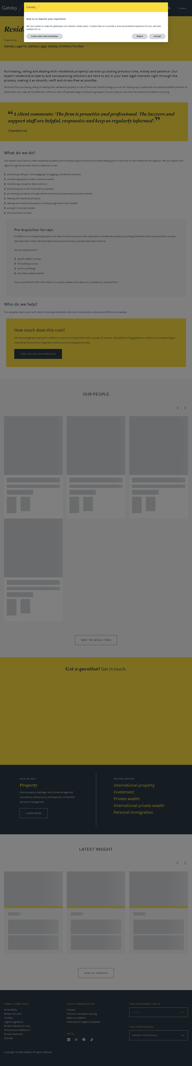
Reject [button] (140, 36)
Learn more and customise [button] (44, 36)
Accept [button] (157, 36)
